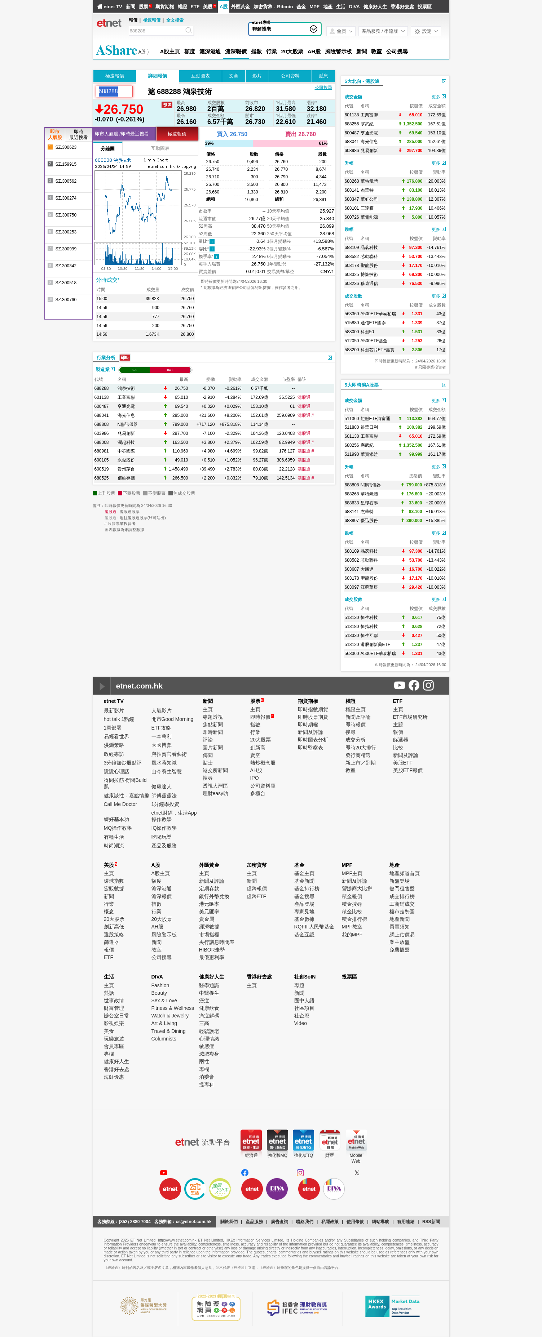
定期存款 (209, 888)
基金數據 (304, 919)
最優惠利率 (211, 957)
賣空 (255, 755)
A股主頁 (170, 51)
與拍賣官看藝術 (169, 754)
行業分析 (106, 357)
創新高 (257, 747)
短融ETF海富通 (376, 418)
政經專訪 (114, 754)
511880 (352, 427)
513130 (352, 617)
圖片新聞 (213, 747)
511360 (352, 418)
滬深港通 (210, 51)
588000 (352, 331)
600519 (101, 469)
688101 (352, 208)
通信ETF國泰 (373, 322)
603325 (352, 274)
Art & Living (164, 1023)
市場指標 (209, 934)
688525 (101, 478)
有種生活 (114, 837)
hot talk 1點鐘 (119, 719)
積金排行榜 (354, 919)
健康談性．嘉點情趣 (126, 795)
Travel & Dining (168, 1031)
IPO (254, 778)
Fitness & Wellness (172, 1008)
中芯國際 (126, 451)
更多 (438, 96)
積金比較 (352, 911)
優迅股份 (369, 520)
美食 (109, 1031)
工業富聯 (126, 397)
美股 (207, 6)
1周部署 (113, 728)
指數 (256, 51)
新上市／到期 (360, 763)
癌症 (204, 1000)
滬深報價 (236, 51)
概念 (109, 911)
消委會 (206, 1077)
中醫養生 (209, 993)
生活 (340, 6)
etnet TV (113, 6)
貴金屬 (206, 919)
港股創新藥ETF (376, 644)
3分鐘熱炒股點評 (123, 763)
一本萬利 (161, 736)
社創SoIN (305, 977)
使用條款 (355, 1221)
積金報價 (352, 896)
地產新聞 (399, 919)
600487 (101, 406)
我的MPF (352, 934)
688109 (352, 247)
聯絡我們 (304, 1221)
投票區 (425, 6)
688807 (352, 520)
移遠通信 (369, 283)
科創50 (367, 331)
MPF (314, 6)
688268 (352, 181)
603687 (352, 569)
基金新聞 (304, 881)
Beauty (159, 993)
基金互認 (304, 934)
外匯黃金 (240, 6)
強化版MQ (277, 1155)
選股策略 (114, 934)
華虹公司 (369, 199)
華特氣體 (369, 181)
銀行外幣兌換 (214, 896)
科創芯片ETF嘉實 (378, 349)
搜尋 (208, 778)
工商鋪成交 (402, 904)
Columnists (163, 1039)
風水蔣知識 (164, 763)
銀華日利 (369, 427)
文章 (233, 76)
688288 (101, 388)
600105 (101, 460)
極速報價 (151, 20)
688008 (101, 442)
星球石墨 (369, 502)
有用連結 (405, 1221)
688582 (352, 256)
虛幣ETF (256, 896)
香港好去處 (402, 6)
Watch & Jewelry (170, 1016)
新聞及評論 (310, 732)
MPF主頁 (352, 873)
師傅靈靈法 (164, 795)
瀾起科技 (126, 442)
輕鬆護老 (261, 29)
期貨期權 (164, 6)
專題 (299, 985)
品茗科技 (369, 247)
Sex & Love (164, 1000)
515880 (352, 322)
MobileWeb (355, 1158)
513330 (352, 635)
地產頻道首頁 (404, 873)
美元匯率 (209, 911)
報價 (398, 732)
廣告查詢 (279, 1221)
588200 (352, 349)
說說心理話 (116, 771)
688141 (352, 190)
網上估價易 (402, 934)
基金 (301, 6)
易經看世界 (116, 736)
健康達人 (161, 786)
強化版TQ (303, 1155)
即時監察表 (310, 747)
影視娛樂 (114, 1023)
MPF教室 (352, 927)
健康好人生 (375, 6)
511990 (352, 454)
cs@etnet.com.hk (194, 1221)
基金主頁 (304, 873)
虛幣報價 (257, 888)
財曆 (329, 1155)
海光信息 (126, 415)
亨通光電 (126, 406)
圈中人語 (304, 1000)
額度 (189, 51)
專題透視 (213, 717)
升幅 (349, 163)
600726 (352, 217)
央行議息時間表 (216, 942)
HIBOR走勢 (212, 950)
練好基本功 (116, 819)
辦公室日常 (116, 1016)
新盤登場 (399, 881)
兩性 (204, 1061)
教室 (376, 51)
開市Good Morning (172, 719)
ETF (195, 6)
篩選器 (400, 740)
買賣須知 (399, 927)
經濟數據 (209, 927)
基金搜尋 (304, 896)
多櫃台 (257, 793)
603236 (352, 283)
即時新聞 (213, 732)
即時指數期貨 (313, 709)
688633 (352, 502)
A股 (224, 6)
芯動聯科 (369, 256)
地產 (327, 6)
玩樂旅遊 (114, 1039)
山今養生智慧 (166, 771)
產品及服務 (164, 845)
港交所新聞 (215, 770)
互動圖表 (200, 76)
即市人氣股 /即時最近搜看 (122, 134)
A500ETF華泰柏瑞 (378, 313)
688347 (352, 199)
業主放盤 (399, 942)
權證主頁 (355, 709)
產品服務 (254, 1221)
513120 (352, 644)
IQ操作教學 (164, 828)
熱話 (109, 993)
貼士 (208, 763)
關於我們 (229, 1221)
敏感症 (206, 1046)
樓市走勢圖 (402, 911)
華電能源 (369, 217)
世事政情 (114, 1000)
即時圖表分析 (313, 740)
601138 (101, 397)
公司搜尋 (397, 51)
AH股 (314, 51)
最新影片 (114, 710)
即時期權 (308, 724)
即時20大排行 (360, 747)
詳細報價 (157, 76)
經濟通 (251, 1155)
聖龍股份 (369, 265)
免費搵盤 (399, 950)
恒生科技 (369, 617)
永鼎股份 (126, 460)
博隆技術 (369, 274)
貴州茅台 (126, 469)
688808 (101, 424)
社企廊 (301, 1016)
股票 (143, 6)
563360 (352, 313)
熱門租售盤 (402, 888)
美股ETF (403, 763)
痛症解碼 (209, 1016)
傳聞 (208, 755)
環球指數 (114, 881)
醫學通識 (209, 985)
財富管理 (114, 1008)
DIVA (354, 6)
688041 (101, 415)
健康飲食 (209, 1008)
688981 (101, 451)
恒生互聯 (369, 635)
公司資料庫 (263, 786)
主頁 (208, 709)
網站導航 (380, 1221)
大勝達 (367, 569)
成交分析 (355, 740)
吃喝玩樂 (161, 837)
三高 (204, 1023)
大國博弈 (161, 745)
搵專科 (206, 1084)
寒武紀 (367, 123)
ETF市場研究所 (410, 717)
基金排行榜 (307, 888)
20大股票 (292, 51)
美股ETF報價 (408, 770)
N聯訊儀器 (128, 424)
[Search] (157, 31)
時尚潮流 (114, 845)
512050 (352, 340)
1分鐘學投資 (165, 804)
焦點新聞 (213, 724)
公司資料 (290, 76)
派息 (323, 76)
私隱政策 (330, 1221)
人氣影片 (161, 710)
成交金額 (353, 96)
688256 (352, 123)
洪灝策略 (114, 745)
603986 (101, 433)
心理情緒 (209, 1039)
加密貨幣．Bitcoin (273, 6)
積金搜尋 (352, 904)
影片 (257, 76)
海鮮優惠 (114, 1077)
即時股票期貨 (313, 717)
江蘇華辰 (369, 587)
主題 (398, 724)
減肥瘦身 (209, 1054)
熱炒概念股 (263, 763)
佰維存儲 (126, 478)
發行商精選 (358, 755)
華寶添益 (369, 454)
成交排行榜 (402, 896)
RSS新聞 (431, 1221)
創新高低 (114, 927)
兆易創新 (126, 433)
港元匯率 (209, 904)
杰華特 (367, 190)
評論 (208, 740)
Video (300, 1023)
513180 (352, 626)
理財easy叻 (216, 793)
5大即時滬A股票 (362, 385)
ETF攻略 (161, 728)
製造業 (105, 369)
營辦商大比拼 (357, 888)
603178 (352, 265)
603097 (352, 587)
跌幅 (349, 229)
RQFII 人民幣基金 (314, 927)
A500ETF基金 (374, 340)
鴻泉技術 (126, 388)
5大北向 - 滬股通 (362, 81)
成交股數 (353, 296)
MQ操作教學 (118, 828)
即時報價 (262, 717)
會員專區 (114, 1046)
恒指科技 (369, 626)
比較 (398, 747)
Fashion (160, 985)
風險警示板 (338, 51)
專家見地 (304, 911)
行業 (271, 51)
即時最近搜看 (78, 134)
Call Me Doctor (120, 804)
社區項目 (304, 1008)
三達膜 (367, 208)
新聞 (130, 6)
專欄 (109, 1054)
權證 (182, 6)
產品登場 (304, 904)
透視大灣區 (215, 786)
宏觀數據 (114, 888)
